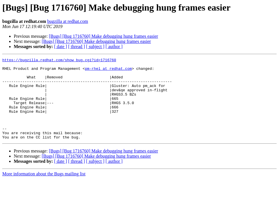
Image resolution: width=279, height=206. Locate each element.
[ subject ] (95, 46)
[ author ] (114, 46)
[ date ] (60, 46)
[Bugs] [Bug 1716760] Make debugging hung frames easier (103, 36)
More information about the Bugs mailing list (44, 190)
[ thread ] (76, 46)
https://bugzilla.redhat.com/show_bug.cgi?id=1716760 (59, 60)
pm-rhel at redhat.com (108, 71)
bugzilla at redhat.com (67, 21)
